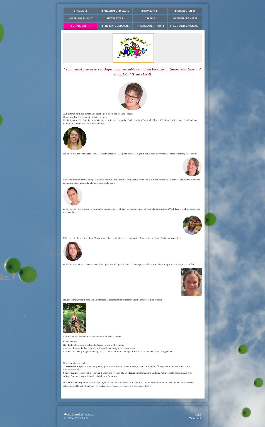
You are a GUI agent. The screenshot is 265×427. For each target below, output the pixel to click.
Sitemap (89, 414)
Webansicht (195, 418)
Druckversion (73, 414)
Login (198, 414)
